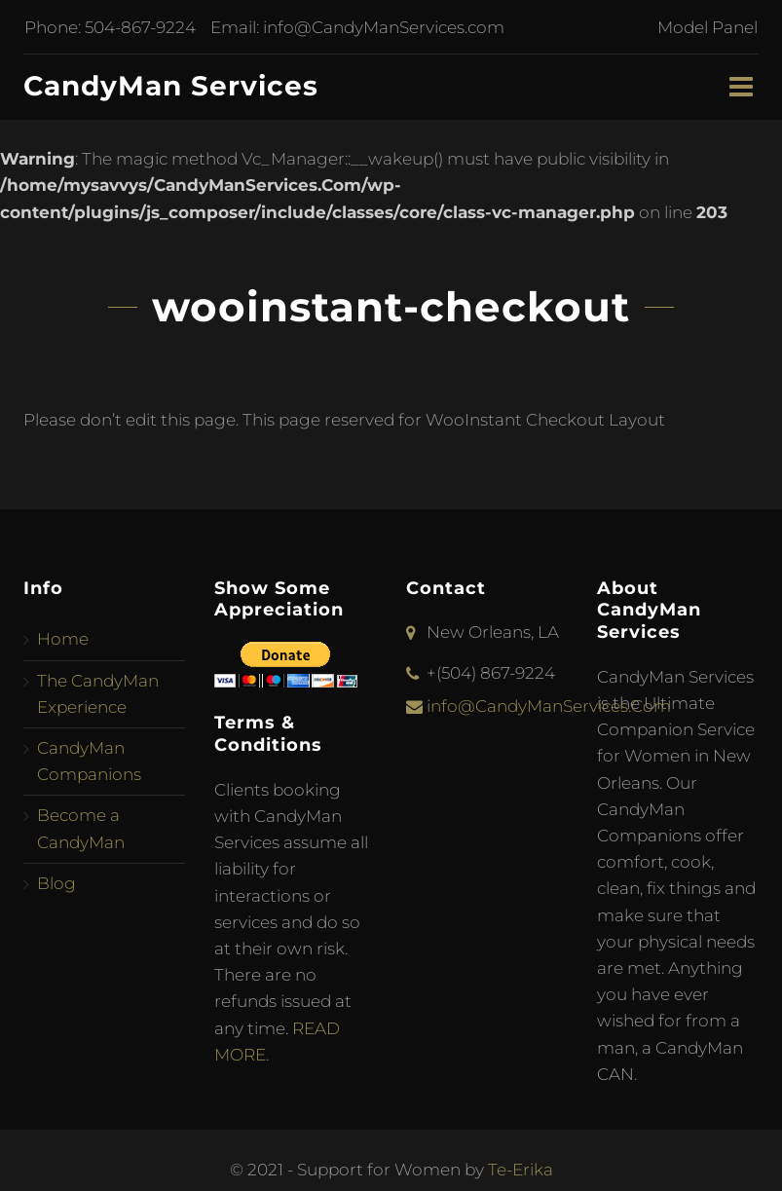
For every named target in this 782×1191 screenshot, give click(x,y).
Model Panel (708, 27)
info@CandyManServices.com (382, 27)
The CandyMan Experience (98, 694)
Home (63, 639)
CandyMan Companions (89, 761)
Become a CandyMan (81, 828)
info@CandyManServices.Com (549, 706)
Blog (56, 883)
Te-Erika (520, 1169)
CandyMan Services (170, 85)
